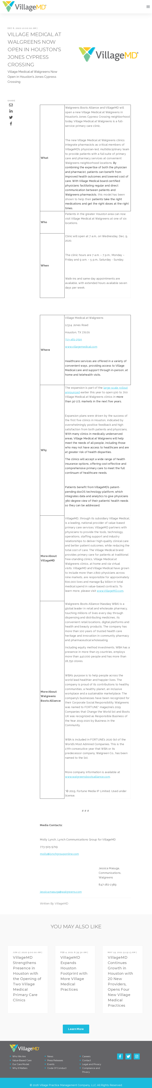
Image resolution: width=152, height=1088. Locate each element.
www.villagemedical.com (81, 346)
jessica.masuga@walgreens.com (61, 891)
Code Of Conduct (56, 1068)
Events (50, 1064)
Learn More (76, 1029)
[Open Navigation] (148, 7)
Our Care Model (20, 1064)
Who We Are (19, 1056)
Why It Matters (19, 1068)
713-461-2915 (73, 339)
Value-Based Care (21, 1060)
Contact (86, 1060)
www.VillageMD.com (110, 590)
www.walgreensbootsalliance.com (87, 776)
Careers (86, 1056)
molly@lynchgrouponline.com (59, 853)
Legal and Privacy (91, 1064)
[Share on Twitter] (11, 117)
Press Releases (55, 1060)
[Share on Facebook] (11, 124)
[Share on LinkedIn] (11, 111)
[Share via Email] (11, 105)
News (50, 1056)
